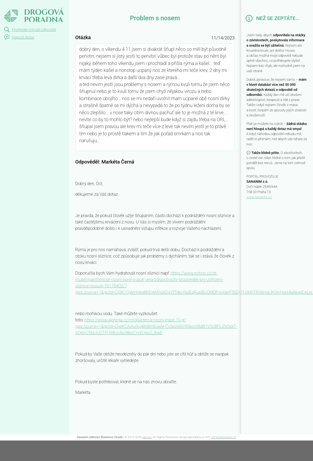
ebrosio (147, 437)
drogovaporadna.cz (223, 437)
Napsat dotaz (23, 37)
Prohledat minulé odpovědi (34, 29)
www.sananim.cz (259, 197)
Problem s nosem (25, 5)
